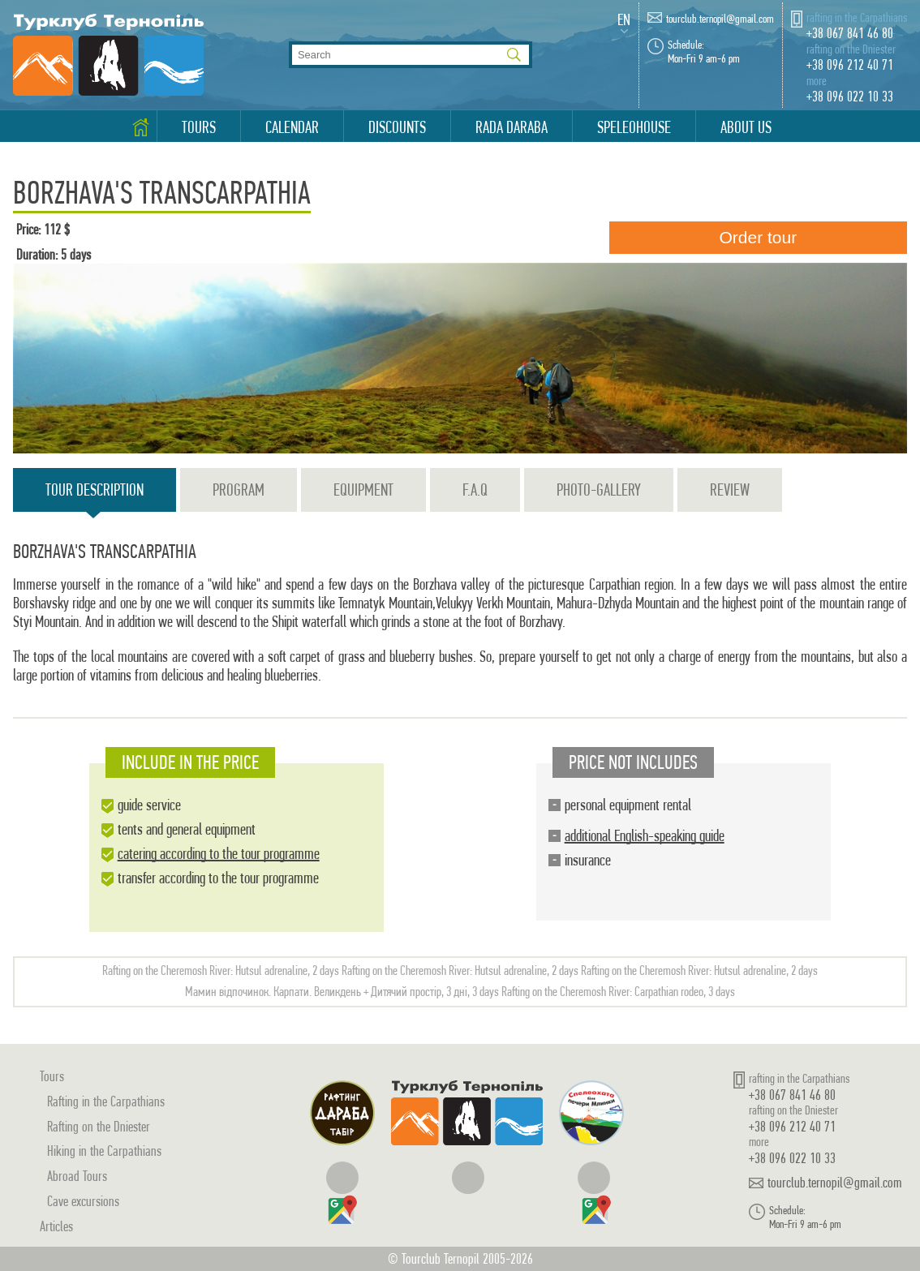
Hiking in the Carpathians (104, 1150)
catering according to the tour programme (219, 853)
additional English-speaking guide (644, 836)
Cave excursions (83, 1200)
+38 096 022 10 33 (849, 96)
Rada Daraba (511, 127)
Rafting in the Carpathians (106, 1101)
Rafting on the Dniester (98, 1126)
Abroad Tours (77, 1175)
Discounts (397, 127)
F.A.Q (475, 490)
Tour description (94, 496)
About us (746, 127)
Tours (199, 127)
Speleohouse (634, 127)
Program (238, 490)
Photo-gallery (599, 490)
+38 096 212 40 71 (849, 64)
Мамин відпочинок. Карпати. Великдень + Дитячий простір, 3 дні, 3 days (342, 991)
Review (730, 490)
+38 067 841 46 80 (849, 32)
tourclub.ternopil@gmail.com (720, 19)
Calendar (292, 127)
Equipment (363, 490)
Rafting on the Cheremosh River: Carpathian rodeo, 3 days (618, 991)
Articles (56, 1226)
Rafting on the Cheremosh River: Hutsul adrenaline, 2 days (220, 970)
